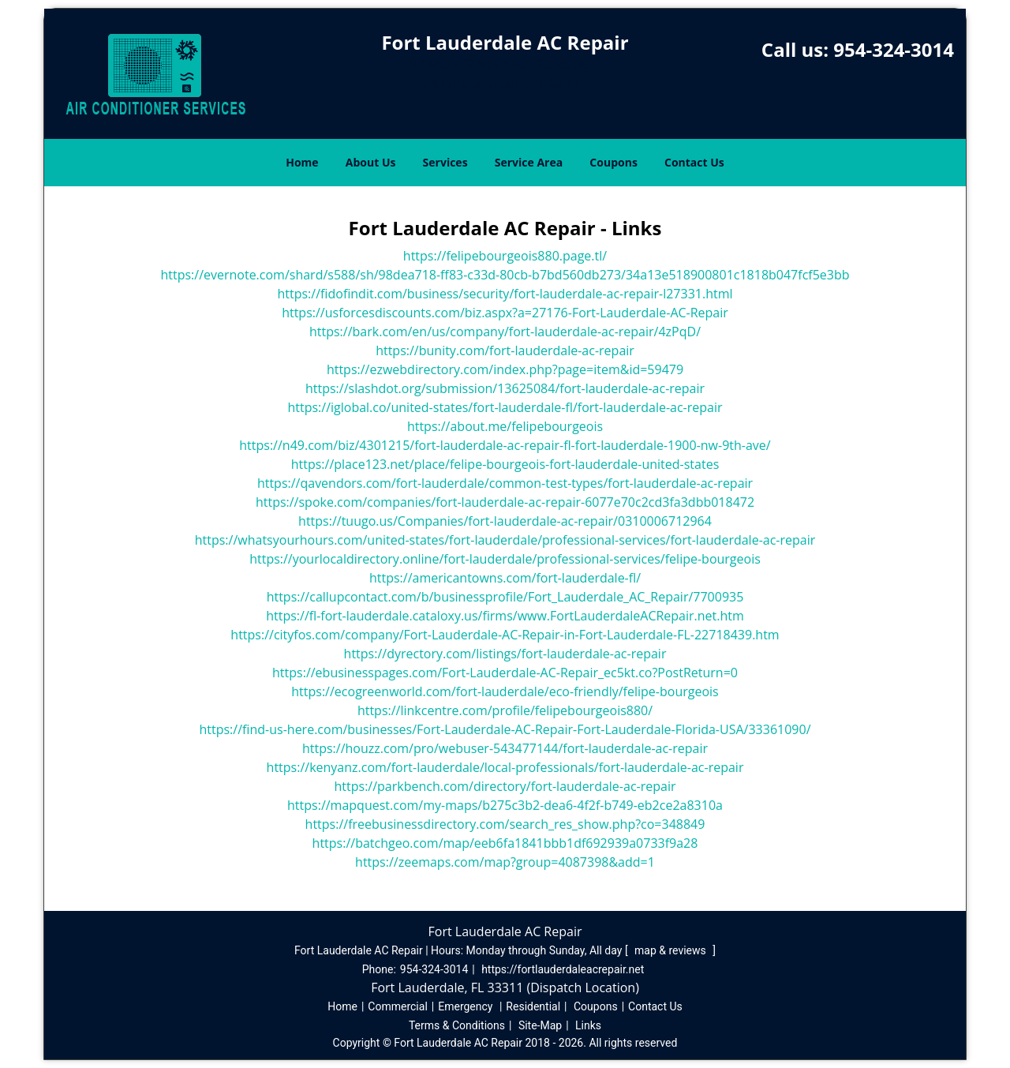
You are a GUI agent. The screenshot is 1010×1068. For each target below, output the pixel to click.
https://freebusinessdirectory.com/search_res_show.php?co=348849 (505, 824)
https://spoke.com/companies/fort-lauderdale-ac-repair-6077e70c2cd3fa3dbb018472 (505, 502)
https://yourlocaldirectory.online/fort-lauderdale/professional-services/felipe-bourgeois (505, 559)
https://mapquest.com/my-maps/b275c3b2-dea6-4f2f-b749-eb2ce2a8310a (505, 805)
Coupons (613, 162)
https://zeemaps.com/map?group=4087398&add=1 (505, 862)
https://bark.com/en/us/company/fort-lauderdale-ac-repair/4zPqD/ (505, 331)
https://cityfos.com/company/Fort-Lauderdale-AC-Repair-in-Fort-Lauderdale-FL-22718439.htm (504, 634)
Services (445, 162)
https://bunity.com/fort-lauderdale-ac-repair (505, 350)
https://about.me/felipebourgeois (505, 426)
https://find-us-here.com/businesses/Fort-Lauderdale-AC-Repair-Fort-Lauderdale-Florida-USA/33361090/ (504, 729)
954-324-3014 (893, 49)
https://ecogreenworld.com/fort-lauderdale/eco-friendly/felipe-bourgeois (504, 691)
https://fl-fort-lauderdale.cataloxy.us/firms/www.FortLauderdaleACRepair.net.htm (505, 615)
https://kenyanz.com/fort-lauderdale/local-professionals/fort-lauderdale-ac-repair (505, 767)
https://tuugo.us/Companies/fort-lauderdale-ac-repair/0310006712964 (505, 521)
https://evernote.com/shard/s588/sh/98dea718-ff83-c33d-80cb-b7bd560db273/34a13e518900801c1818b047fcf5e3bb (504, 274)
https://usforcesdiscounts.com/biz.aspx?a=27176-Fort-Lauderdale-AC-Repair (505, 312)
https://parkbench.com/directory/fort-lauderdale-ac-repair (505, 786)
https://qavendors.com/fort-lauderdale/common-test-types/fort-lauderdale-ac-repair (505, 483)
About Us (371, 162)
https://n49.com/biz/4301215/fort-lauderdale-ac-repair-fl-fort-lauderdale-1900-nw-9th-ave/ (504, 445)
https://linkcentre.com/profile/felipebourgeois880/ (505, 710)
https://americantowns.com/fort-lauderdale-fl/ (505, 577)
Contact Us (694, 162)
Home (302, 162)
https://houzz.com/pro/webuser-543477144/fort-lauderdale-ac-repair (505, 748)
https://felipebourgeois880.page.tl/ (505, 255)
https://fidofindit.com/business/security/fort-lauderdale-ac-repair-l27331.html (504, 293)
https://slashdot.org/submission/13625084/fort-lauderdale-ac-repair (505, 388)
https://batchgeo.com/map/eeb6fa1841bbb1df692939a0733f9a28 (505, 843)
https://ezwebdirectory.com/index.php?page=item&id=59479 (505, 369)
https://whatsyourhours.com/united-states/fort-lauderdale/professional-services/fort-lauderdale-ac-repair (505, 540)
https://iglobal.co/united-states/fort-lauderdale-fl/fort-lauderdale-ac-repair (504, 407)
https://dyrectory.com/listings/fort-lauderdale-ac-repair (505, 653)
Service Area (529, 162)
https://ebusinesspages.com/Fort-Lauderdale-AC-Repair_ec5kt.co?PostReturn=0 (505, 672)
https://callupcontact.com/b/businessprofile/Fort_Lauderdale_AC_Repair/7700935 (505, 596)
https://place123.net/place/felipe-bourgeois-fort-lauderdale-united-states (505, 464)
